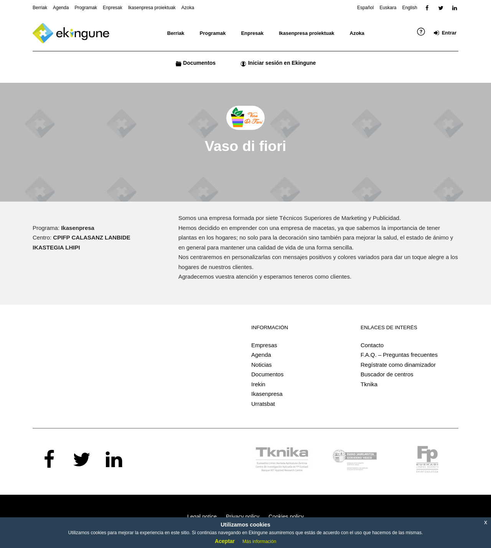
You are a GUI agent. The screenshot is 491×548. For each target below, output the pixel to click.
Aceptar (225, 541)
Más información (259, 541)
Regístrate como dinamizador (398, 364)
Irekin (258, 384)
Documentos (267, 374)
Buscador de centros (387, 374)
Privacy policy (242, 517)
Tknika (369, 384)
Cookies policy (286, 517)
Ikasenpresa (267, 393)
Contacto (372, 345)
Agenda (261, 354)
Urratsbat (263, 403)
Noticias (261, 364)
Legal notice (202, 517)
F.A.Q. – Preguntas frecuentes (399, 354)
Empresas (264, 345)
